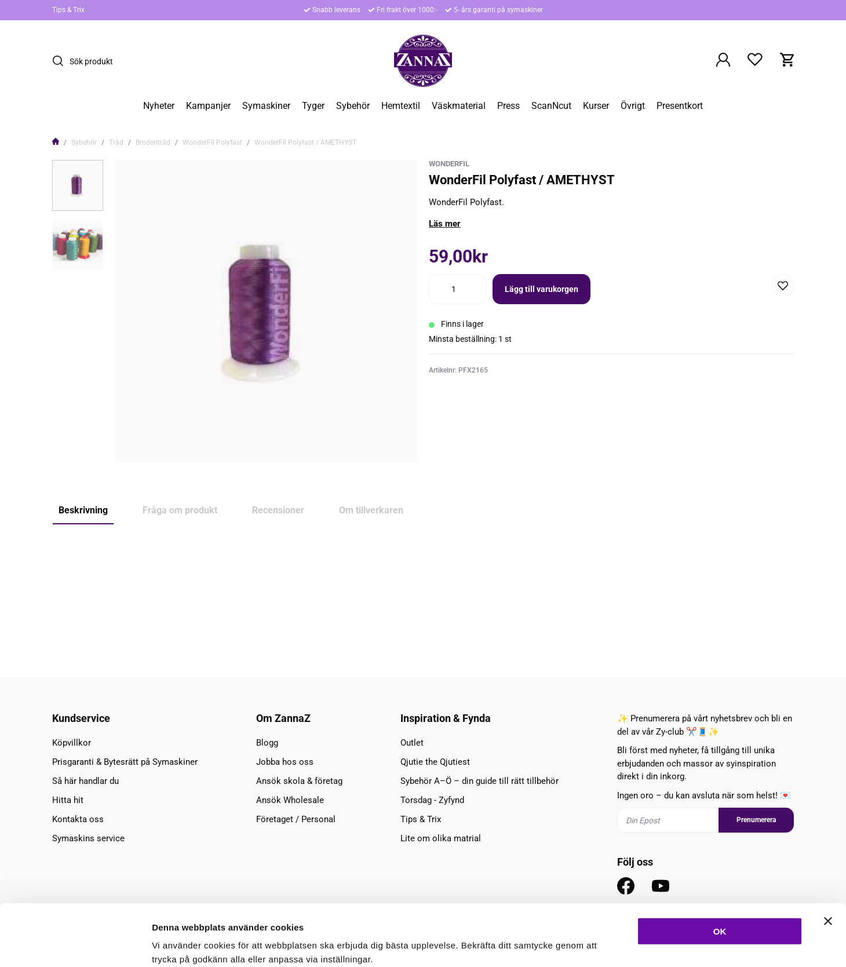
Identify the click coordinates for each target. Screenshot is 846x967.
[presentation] (77, 185)
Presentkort (680, 106)
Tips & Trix (68, 10)
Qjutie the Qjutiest (435, 762)
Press (508, 106)
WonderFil (449, 163)
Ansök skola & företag (299, 781)
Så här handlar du (85, 781)
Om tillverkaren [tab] (371, 510)
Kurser (596, 106)
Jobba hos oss (284, 762)
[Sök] (61, 61)
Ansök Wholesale (290, 800)
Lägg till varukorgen (541, 289)
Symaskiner (266, 106)
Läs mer (445, 223)
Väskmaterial (459, 106)
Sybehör (353, 106)
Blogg (267, 743)
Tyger (313, 106)
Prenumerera (756, 820)
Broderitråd (153, 142)
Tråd (116, 142)
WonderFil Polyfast (212, 142)
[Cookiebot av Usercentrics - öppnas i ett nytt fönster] (75, 944)
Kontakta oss (78, 819)
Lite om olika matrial (440, 838)
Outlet (412, 743)
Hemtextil (400, 106)
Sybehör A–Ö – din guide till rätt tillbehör (479, 781)
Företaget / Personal (296, 819)
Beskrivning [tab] (83, 510)
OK (720, 869)
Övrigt (633, 106)
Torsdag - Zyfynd (432, 800)
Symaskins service (88, 838)
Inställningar (630, 944)
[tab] (78, 185)
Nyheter (158, 106)
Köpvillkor (71, 743)
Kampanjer (208, 106)
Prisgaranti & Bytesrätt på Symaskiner (125, 762)
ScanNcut (551, 106)
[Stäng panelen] (828, 859)
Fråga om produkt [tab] (180, 510)
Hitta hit (67, 800)
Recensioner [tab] (278, 510)
